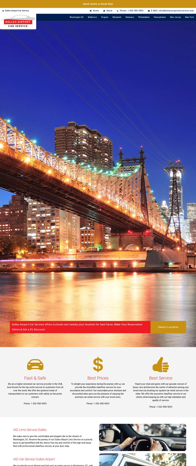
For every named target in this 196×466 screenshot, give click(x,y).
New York (189, 17)
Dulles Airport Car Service (17, 11)
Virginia (104, 17)
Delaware (129, 17)
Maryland (117, 17)
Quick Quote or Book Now (98, 3)
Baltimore (92, 17)
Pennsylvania (160, 17)
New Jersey (175, 17)
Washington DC (77, 17)
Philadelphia (143, 17)
